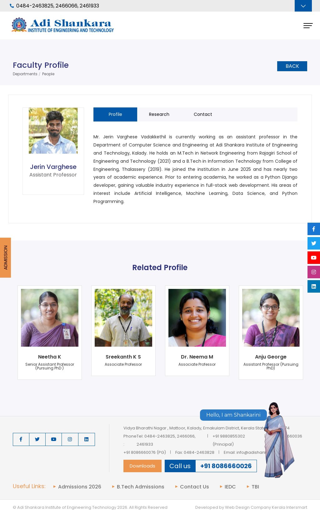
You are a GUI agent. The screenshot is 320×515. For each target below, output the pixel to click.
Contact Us (194, 486)
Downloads (142, 466)
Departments (25, 74)
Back (292, 66)
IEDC (230, 486)
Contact (203, 114)
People (48, 74)
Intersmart (296, 507)
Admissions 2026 (79, 486)
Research (159, 114)
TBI (255, 486)
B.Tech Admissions (140, 486)
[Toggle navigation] (303, 6)
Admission (5, 257)
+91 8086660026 (226, 466)
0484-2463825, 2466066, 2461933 (54, 5)
